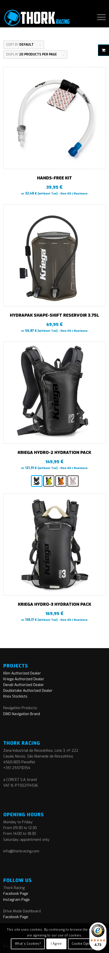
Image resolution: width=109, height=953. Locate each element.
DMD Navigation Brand (21, 714)
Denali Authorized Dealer (23, 685)
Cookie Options (84, 944)
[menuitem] (99, 17)
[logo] (44, 17)
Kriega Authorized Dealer (23, 679)
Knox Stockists (15, 696)
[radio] (37, 481)
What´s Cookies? (28, 944)
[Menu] (99, 17)
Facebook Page (15, 893)
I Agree (56, 944)
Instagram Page (16, 899)
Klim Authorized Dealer (22, 673)
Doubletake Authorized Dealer (28, 690)
